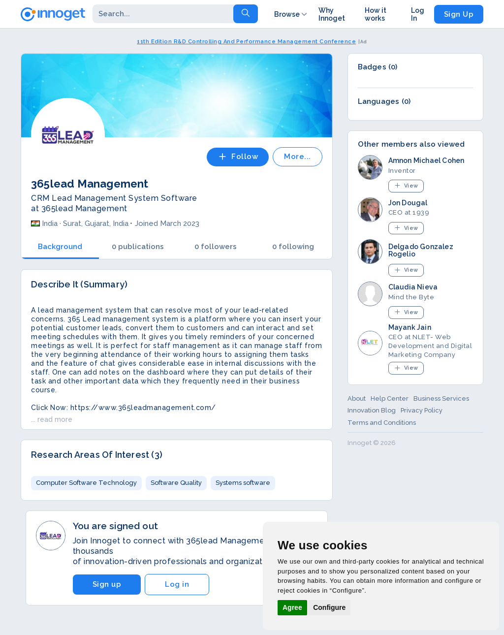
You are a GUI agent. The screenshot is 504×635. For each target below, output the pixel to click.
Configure (329, 607)
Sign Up (459, 14)
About (356, 398)
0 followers (215, 246)
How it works (375, 14)
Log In (417, 14)
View (406, 185)
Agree (292, 607)
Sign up (107, 584)
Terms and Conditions (381, 422)
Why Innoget (331, 14)
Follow (238, 156)
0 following (293, 246)
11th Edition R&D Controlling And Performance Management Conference (246, 41)
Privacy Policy (421, 410)
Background (60, 246)
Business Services (441, 398)
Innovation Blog (371, 410)
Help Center (390, 398)
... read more (51, 419)
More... (297, 156)
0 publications (138, 246)
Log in (177, 584)
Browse (291, 14)
